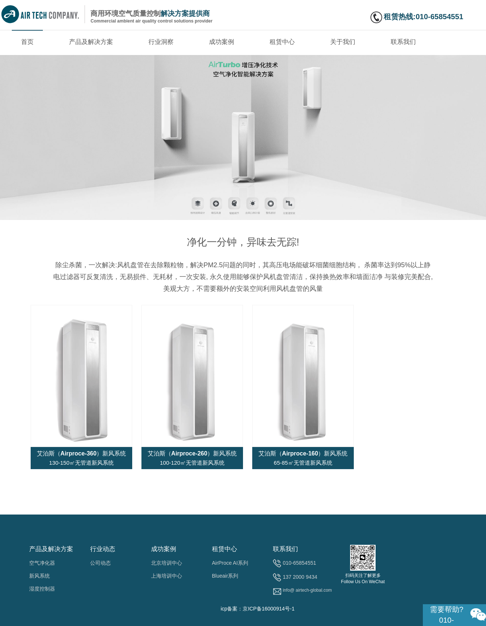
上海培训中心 (166, 576)
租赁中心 (282, 41)
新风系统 (39, 576)
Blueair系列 (225, 576)
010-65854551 (299, 563)
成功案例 (221, 41)
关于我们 (342, 41)
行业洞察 (161, 41)
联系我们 (403, 41)
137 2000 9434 (300, 577)
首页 (27, 41)
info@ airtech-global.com (307, 590)
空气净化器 (42, 563)
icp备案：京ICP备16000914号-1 (257, 609)
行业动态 (102, 549)
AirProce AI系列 (230, 563)
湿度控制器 (42, 589)
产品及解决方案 (91, 41)
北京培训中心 (166, 563)
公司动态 (100, 563)
